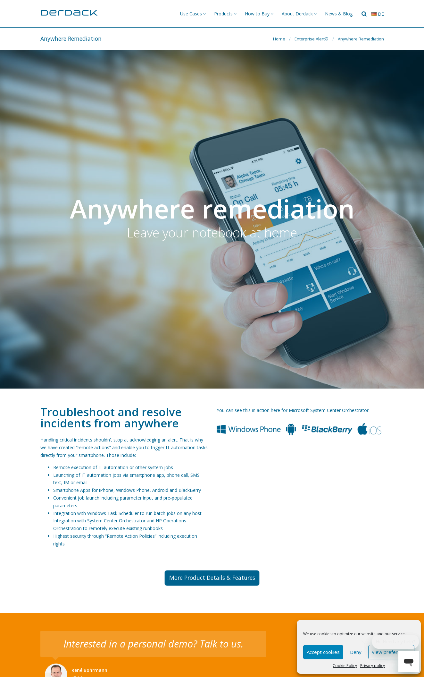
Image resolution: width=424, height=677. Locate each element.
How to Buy (257, 14)
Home (279, 39)
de (377, 14)
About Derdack (297, 14)
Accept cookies (323, 652)
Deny (356, 652)
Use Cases (191, 14)
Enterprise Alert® (311, 39)
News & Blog (339, 14)
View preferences (391, 652)
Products (223, 14)
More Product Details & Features (212, 577)
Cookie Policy (345, 665)
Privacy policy (372, 665)
